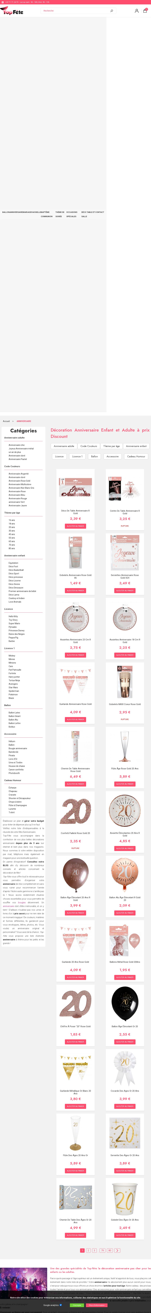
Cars (11, 277)
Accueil (6, 31)
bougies (22, 513)
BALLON (7, 22)
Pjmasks (13, 237)
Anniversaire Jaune (18, 116)
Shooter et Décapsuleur (20, 409)
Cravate (12, 405)
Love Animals (15, 212)
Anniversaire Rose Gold (19, 91)
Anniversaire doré (17, 66)
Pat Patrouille (15, 280)
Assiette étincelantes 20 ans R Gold (125, 444)
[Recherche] (76, 11)
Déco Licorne (15, 191)
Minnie (12, 269)
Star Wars (13, 298)
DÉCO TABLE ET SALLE (126, 22)
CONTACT (143, 22)
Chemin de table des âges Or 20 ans (75, 831)
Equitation (13, 173)
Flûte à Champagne (18, 416)
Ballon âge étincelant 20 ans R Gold (75, 509)
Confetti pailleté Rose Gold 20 (75, 443)
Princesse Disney (16, 241)
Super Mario (14, 234)
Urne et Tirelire (15, 373)
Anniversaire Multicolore (20, 95)
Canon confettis (16, 380)
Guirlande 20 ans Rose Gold (75, 572)
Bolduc (12, 337)
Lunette (12, 419)
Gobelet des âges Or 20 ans (125, 830)
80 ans (12, 159)
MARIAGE (33, 22)
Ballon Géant (14, 326)
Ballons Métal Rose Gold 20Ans (125, 572)
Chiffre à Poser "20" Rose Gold (75, 637)
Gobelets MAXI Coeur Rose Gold (125, 314)
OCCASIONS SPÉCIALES (103, 22)
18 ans (12, 134)
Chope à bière (15, 412)
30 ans (12, 141)
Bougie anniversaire (18, 359)
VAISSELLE (44, 22)
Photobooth (14, 383)
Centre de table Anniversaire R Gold (125, 122)
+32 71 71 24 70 (11, 2)
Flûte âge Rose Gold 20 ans (124, 379)
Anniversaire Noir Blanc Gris (21, 98)
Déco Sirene (14, 194)
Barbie (12, 251)
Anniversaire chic (17, 55)
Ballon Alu (13, 330)
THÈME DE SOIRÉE (82, 22)
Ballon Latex (14, 323)
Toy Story (13, 230)
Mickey (12, 266)
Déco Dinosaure (16, 198)
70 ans (12, 155)
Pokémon (13, 305)
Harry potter (14, 287)
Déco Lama (14, 205)
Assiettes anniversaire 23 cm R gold (75, 251)
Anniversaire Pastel (18, 69)
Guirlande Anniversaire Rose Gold (75, 314)
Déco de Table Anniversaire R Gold (75, 122)
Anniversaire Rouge (18, 109)
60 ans (12, 152)
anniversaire (8, 516)
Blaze (11, 308)
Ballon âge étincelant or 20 (125, 637)
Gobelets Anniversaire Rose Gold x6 (75, 187)
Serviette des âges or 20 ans (125, 765)
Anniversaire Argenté (19, 84)
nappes (86, 911)
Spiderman (14, 301)
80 (110, 861)
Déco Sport (14, 184)
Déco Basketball (16, 180)
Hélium (12, 352)
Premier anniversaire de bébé (22, 201)
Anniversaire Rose (17, 102)
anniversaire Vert (17, 112)
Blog (76, 1261)
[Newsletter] (48, 1288)
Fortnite (12, 284)
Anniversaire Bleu (17, 105)
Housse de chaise (17, 376)
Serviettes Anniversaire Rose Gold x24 (125, 187)
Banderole (13, 362)
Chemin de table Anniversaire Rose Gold (75, 380)
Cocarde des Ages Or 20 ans (125, 701)
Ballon (11, 355)
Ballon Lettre (14, 333)
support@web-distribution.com (86, 1254)
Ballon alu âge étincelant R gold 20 (124, 509)
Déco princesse (16, 187)
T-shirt (12, 423)
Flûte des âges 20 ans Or (75, 765)
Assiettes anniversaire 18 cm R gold (125, 251)
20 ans (12, 137)
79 (102, 861)
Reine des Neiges (17, 244)
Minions (12, 273)
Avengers (13, 294)
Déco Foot (13, 177)
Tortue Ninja (14, 291)
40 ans (12, 145)
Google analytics (51, 1305)
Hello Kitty (13, 227)
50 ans (12, 148)
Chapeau (13, 401)
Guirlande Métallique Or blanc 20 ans (75, 702)
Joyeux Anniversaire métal (21, 59)
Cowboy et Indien (17, 209)
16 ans (12, 130)
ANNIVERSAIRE (20, 22)
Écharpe (12, 398)
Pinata (12, 366)
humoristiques (57, 911)
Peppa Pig (13, 248)
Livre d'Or (13, 369)
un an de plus (15, 62)
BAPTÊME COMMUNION (62, 22)
